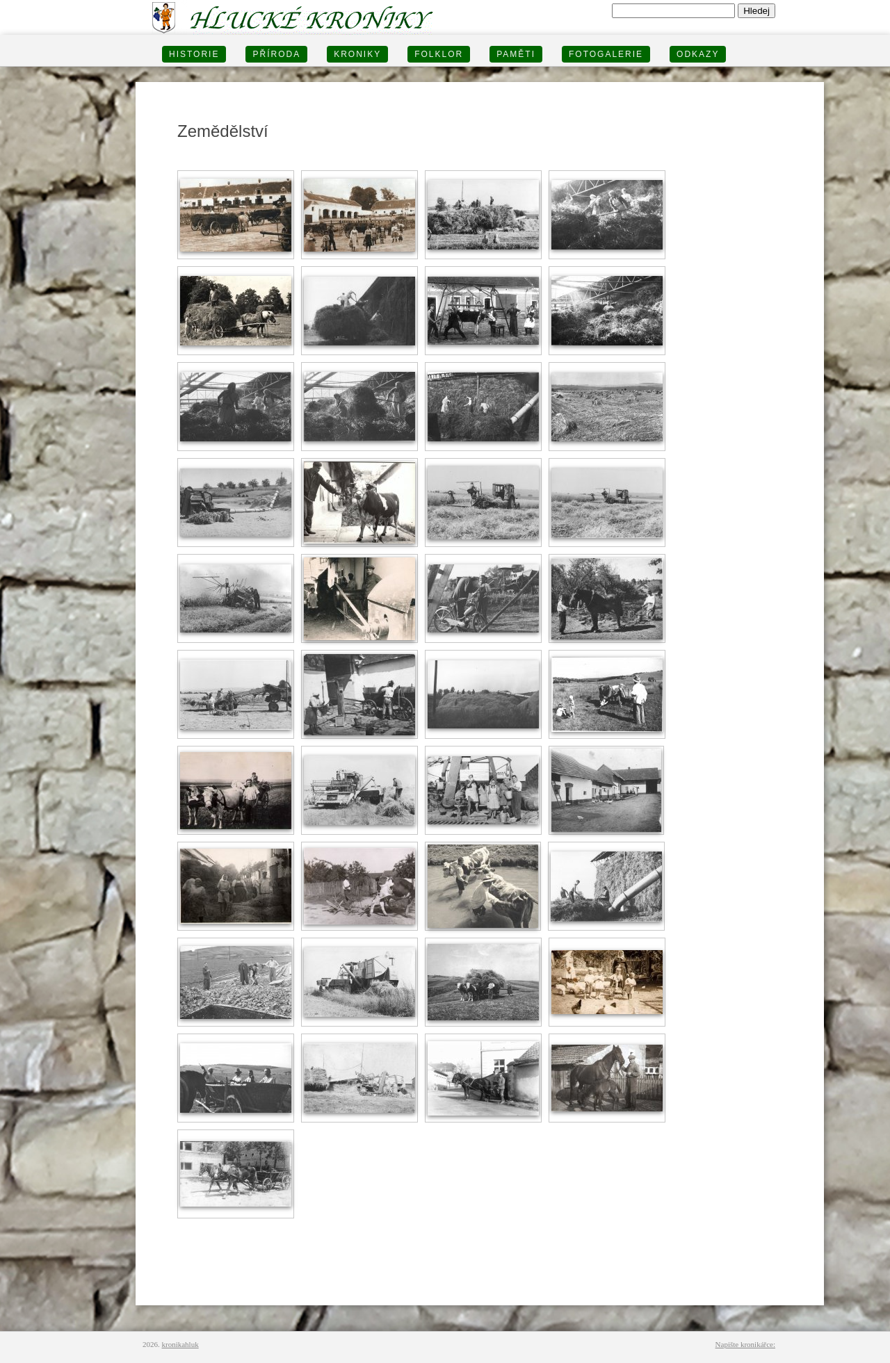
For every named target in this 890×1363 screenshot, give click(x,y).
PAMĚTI (515, 54)
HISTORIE (194, 54)
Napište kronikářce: (745, 1344)
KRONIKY (357, 54)
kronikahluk (180, 1344)
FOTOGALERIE (606, 54)
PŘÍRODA (276, 54)
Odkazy (698, 54)
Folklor (438, 54)
